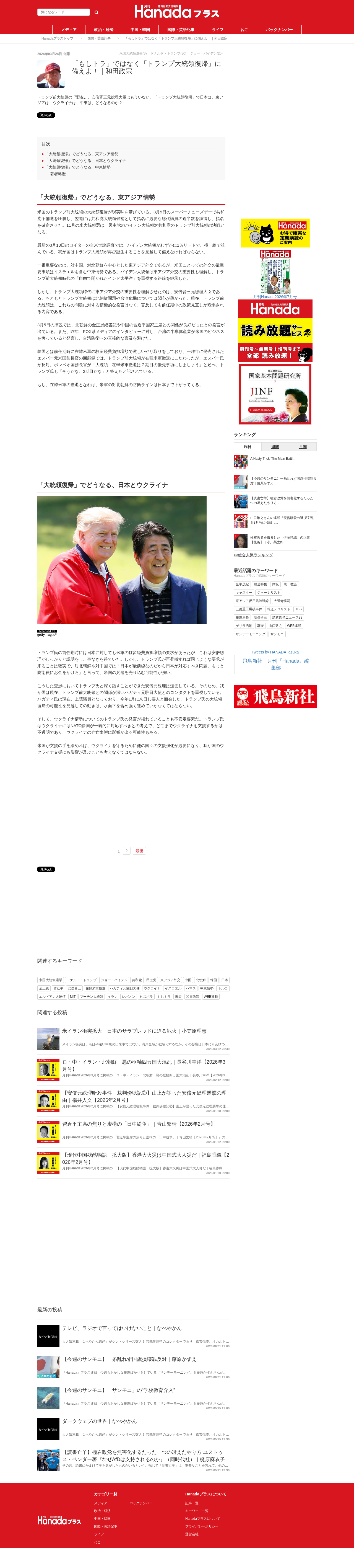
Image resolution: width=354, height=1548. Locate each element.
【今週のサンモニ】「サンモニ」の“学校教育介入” (118, 1390)
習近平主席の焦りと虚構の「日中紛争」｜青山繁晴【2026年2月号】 (138, 1124)
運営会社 (192, 1534)
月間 (303, 446)
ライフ (217, 29)
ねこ (244, 29)
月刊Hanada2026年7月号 (275, 296)
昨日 (247, 446)
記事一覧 (192, 1503)
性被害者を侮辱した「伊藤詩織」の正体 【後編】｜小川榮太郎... (280, 540)
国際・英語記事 (180, 29)
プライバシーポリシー (201, 1526)
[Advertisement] (131, 434)
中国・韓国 (140, 29)
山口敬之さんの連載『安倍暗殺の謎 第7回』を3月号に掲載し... (283, 520)
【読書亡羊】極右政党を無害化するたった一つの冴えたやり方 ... (283, 500)
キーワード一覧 (197, 1511)
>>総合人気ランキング (253, 555)
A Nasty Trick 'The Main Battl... (272, 459)
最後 (139, 851)
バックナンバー (279, 29)
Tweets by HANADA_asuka (275, 652)
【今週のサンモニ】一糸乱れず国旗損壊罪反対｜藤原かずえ (129, 1359)
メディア (69, 29)
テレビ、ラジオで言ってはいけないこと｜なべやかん (122, 1328)
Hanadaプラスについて (202, 1519)
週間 (275, 446)
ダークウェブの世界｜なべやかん (99, 1421)
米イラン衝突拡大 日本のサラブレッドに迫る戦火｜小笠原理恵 (134, 1031)
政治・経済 (103, 29)
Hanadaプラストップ (57, 38)
